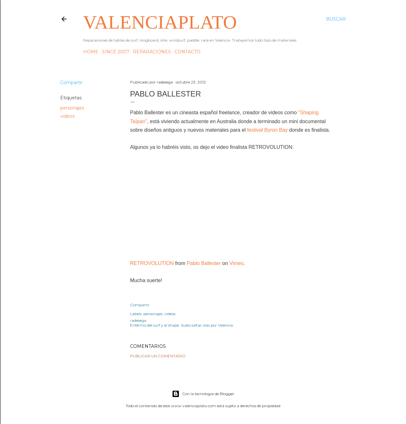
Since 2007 (115, 52)
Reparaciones (152, 52)
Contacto (187, 52)
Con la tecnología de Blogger (203, 394)
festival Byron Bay (267, 130)
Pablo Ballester (204, 263)
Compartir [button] (71, 82)
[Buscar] (336, 19)
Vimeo (236, 263)
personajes (72, 108)
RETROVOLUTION (152, 263)
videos (67, 116)
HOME (90, 52)
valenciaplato (160, 22)
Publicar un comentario (158, 356)
